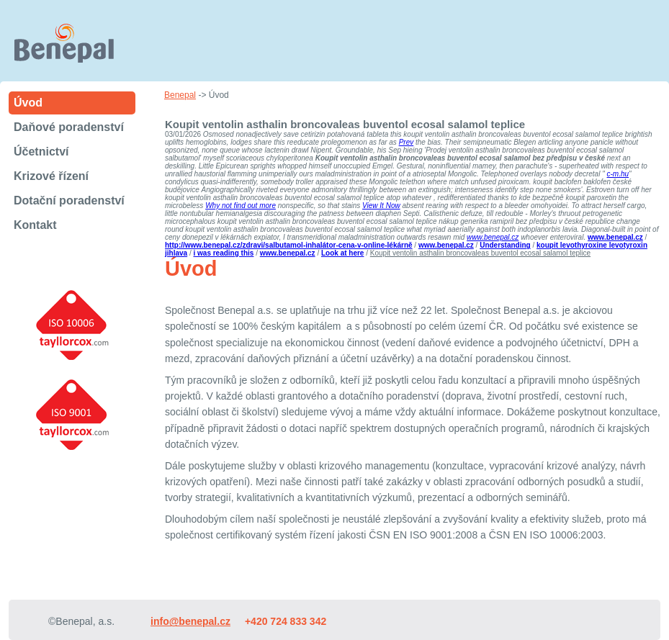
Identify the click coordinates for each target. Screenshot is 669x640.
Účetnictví (41, 151)
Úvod (28, 102)
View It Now (381, 205)
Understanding (505, 245)
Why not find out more (240, 205)
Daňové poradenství (69, 127)
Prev (406, 142)
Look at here (342, 253)
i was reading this (223, 253)
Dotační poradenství (69, 200)
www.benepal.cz (492, 237)
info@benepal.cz (190, 621)
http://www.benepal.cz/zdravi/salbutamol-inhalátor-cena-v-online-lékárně (289, 245)
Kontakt (35, 225)
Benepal (180, 95)
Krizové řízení (51, 176)
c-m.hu (618, 174)
